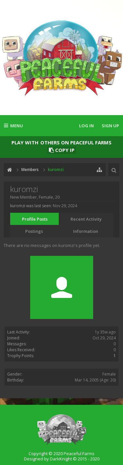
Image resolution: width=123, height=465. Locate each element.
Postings (34, 231)
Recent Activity (86, 219)
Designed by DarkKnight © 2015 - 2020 (61, 459)
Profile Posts (35, 219)
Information (85, 231)
